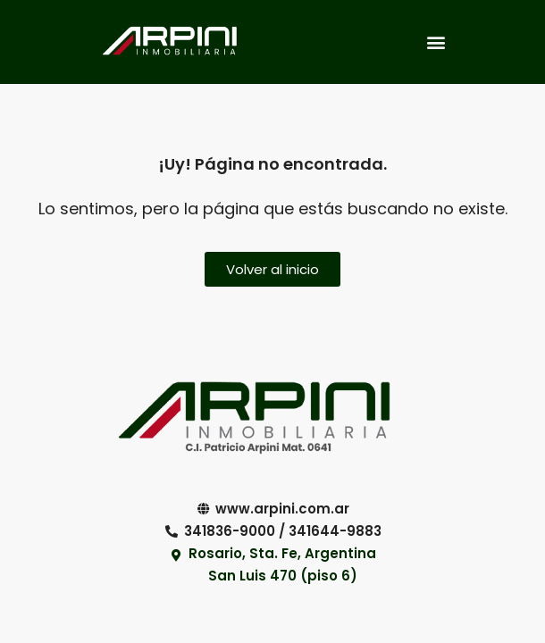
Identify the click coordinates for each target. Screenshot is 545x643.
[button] (435, 41)
